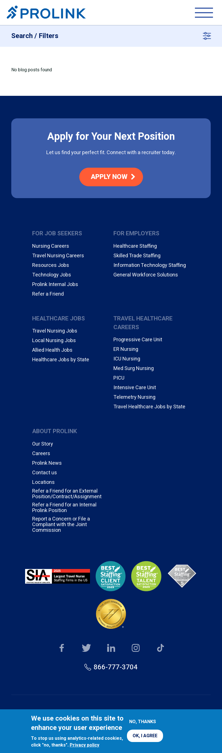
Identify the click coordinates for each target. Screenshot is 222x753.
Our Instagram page (136, 648)
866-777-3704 (116, 667)
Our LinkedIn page (111, 648)
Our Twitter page (86, 648)
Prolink (46, 12)
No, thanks (142, 721)
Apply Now (109, 177)
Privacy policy (84, 745)
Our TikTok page (160, 648)
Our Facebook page (62, 648)
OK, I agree (145, 735)
